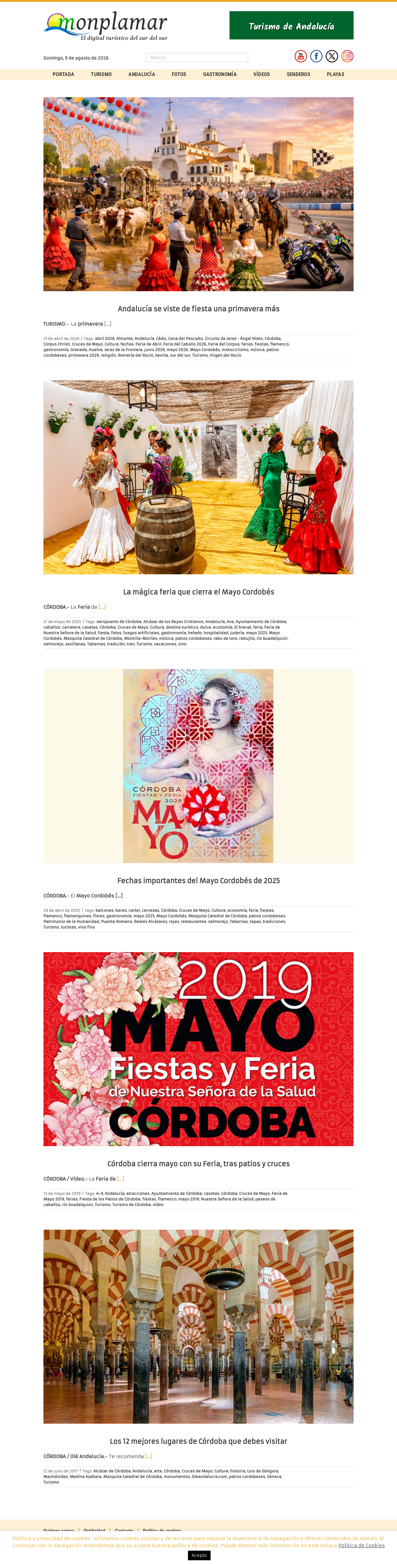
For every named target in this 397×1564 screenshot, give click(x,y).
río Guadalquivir (272, 638)
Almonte (124, 338)
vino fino (86, 927)
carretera (71, 627)
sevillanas (75, 644)
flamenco (279, 344)
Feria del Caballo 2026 (184, 344)
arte (158, 1471)
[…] (102, 607)
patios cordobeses (193, 638)
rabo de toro (225, 638)
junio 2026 (154, 349)
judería (237, 633)
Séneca (274, 1476)
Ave (230, 621)
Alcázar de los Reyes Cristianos (173, 621)
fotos (116, 633)
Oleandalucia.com (209, 1476)
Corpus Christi (56, 344)
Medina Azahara (85, 1476)
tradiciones (274, 921)
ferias (247, 344)
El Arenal (242, 627)
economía (222, 627)
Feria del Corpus (223, 344)
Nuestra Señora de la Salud (227, 1199)
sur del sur (180, 355)
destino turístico (182, 627)
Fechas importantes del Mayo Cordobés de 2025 (198, 881)
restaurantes (193, 921)
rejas (174, 921)
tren (131, 644)
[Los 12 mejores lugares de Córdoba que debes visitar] (198, 1327)
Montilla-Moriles (140, 638)
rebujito (247, 638)
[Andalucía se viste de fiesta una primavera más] (198, 194)
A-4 (99, 1193)
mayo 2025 (256, 633)
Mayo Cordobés (205, 349)
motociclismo (235, 349)
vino (182, 644)
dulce (205, 627)
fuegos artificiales (141, 633)
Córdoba (273, 338)
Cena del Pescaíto (185, 338)
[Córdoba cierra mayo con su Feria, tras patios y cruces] (198, 1049)
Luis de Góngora (262, 1471)
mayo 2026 (177, 349)
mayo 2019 (188, 1199)
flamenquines (77, 916)
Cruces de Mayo (87, 344)
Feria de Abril (148, 344)
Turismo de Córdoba (131, 1204)
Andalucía (144, 338)
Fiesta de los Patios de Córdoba (110, 1199)
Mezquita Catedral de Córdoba (93, 638)
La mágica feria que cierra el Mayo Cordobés (198, 592)
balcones (105, 910)
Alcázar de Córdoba (112, 1471)
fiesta (103, 633)
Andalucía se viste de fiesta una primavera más (198, 309)
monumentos (177, 1476)
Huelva (95, 349)
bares (121, 910)
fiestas (261, 344)
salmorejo (53, 644)
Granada (78, 349)
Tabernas (96, 644)
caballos (51, 627)
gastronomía (56, 349)
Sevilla (161, 355)
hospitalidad (215, 633)
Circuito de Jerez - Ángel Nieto (234, 338)
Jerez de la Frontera (123, 349)
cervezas (150, 910)
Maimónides (55, 1476)
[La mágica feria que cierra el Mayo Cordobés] (198, 477)
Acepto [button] (199, 1555)
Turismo (200, 355)
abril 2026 (104, 338)
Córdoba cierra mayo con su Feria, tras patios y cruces (198, 1164)
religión (108, 355)
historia (237, 1471)
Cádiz (161, 338)
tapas (255, 921)
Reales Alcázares (150, 921)
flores (99, 916)
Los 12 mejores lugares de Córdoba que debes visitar (198, 1441)
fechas (127, 344)
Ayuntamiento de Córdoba (261, 621)
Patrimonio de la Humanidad (71, 921)
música (257, 349)
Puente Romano (116, 921)
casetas (90, 627)
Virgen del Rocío (225, 355)
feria (257, 627)
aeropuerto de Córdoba (118, 621)
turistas (68, 927)
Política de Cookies (361, 1545)
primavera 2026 (83, 355)
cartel (134, 910)
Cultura (111, 344)
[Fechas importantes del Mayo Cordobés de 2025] (198, 766)
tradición (116, 644)
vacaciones (165, 644)
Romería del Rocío (135, 355)
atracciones (137, 1193)
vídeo (158, 1204)
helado (195, 633)
